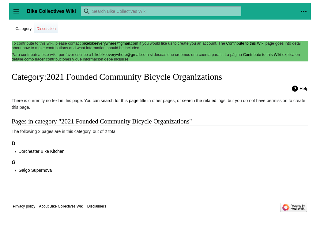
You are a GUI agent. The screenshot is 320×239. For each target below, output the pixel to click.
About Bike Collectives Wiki (61, 206)
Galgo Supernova (35, 170)
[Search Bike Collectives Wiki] (161, 11)
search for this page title (123, 100)
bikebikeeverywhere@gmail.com (110, 43)
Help (303, 88)
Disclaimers (96, 206)
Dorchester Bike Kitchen (41, 151)
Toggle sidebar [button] (18, 14)
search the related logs (203, 100)
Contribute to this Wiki (245, 43)
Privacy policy (24, 206)
